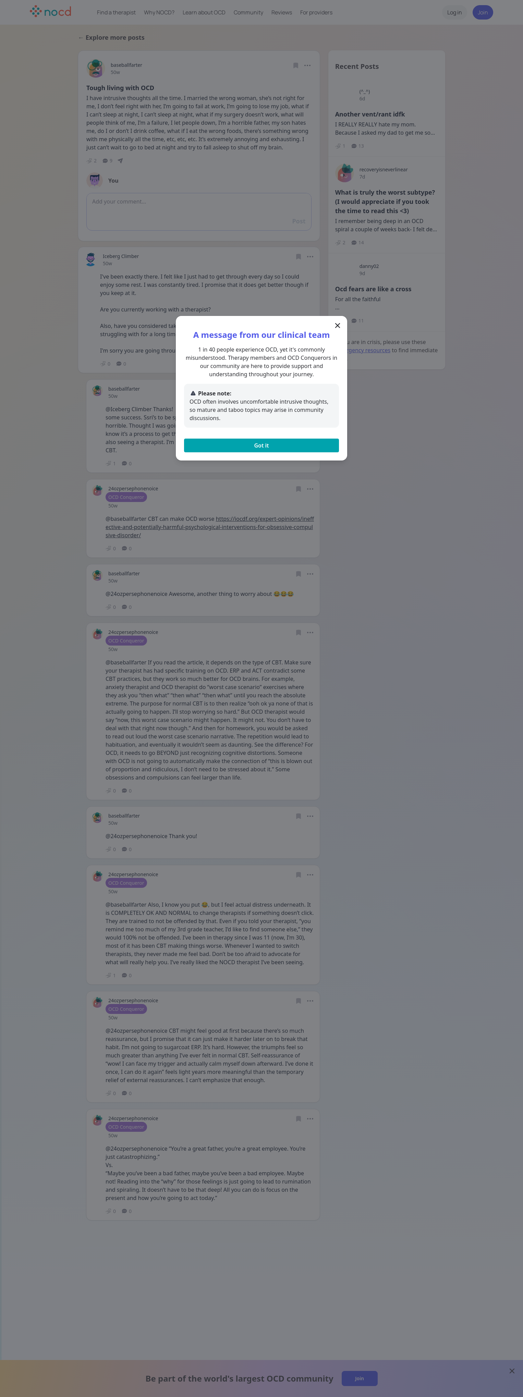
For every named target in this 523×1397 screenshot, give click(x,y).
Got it (261, 445)
